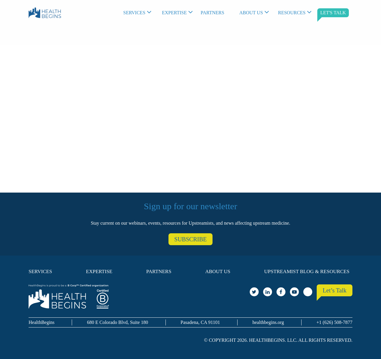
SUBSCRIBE (190, 239)
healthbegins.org (268, 322)
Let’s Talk (334, 290)
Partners (212, 12)
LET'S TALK (333, 12)
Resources (291, 12)
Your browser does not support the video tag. (190, 113)
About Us (251, 12)
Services (134, 12)
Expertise (174, 12)
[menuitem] (139, 12)
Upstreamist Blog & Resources (306, 271)
